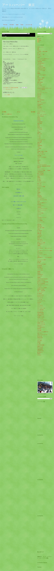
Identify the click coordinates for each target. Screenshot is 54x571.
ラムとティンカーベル (41, 111)
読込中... (38, 553)
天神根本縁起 (39, 61)
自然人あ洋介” (39, 226)
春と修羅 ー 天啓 (40, 54)
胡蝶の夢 (38, 105)
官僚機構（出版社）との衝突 (42, 151)
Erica (38, 130)
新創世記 (38, 353)
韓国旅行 (38, 73)
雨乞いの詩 (39, 183)
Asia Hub (11, 24)
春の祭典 (38, 262)
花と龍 (38, 126)
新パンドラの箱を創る (41, 283)
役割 (38, 76)
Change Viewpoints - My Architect (42, 278)
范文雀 (38, 117)
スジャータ (39, 246)
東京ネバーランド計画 (41, 242)
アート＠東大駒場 (40, 309)
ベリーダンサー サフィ (41, 182)
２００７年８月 (40, 268)
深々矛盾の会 (39, 230)
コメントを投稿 (7, 94)
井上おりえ (39, 95)
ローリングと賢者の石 (41, 89)
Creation (38, 303)
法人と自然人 (39, 107)
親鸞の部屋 (39, 233)
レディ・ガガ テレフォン (42, 114)
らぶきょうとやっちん (41, 139)
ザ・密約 (38, 343)
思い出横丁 (39, 180)
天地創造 (38, 192)
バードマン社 (28, 24)
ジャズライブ (39, 339)
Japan (17, 24)
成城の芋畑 (39, 142)
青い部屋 (38, 179)
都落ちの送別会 (40, 82)
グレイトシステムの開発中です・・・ (43, 331)
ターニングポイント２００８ (42, 208)
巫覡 (38, 149)
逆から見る (39, 64)
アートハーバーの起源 (41, 186)
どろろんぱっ (39, 55)
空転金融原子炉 (40, 104)
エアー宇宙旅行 (40, 220)
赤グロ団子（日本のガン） (42, 60)
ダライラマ (39, 214)
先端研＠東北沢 (40, 349)
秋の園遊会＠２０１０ (41, 243)
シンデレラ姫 (39, 299)
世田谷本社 (39, 195)
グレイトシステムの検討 (41, 264)
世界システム (39, 333)
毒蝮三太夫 (39, 101)
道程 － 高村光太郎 (41, 290)
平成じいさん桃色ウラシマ (42, 202)
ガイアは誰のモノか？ (41, 327)
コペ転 (38, 189)
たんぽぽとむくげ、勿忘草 (42, 287)
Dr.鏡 (38, 161)
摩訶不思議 (39, 94)
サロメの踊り (39, 340)
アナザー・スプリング (41, 154)
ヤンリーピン (39, 91)
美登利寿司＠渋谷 (40, 350)
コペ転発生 (39, 148)
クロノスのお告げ (40, 321)
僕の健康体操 (39, 265)
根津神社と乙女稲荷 (40, 289)
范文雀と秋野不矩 (40, 174)
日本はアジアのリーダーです (42, 334)
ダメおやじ (39, 98)
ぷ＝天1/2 (39, 136)
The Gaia (5, 24)
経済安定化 (39, 328)
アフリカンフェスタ (40, 221)
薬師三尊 (38, 167)
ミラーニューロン (40, 318)
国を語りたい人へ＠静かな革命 (42, 281)
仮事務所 (38, 271)
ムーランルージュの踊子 (41, 259)
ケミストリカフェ (40, 292)
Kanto (22, 24)
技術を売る (39, 236)
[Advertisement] (18, 104)
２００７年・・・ (40, 286)
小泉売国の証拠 (40, 79)
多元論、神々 (39, 127)
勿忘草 (38, 57)
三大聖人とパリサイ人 (41, 280)
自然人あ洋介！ (40, 239)
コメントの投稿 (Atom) (8, 114)
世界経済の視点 (40, 337)
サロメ (38, 158)
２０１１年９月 (40, 311)
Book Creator (8, 89)
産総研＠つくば (40, 346)
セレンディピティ (40, 306)
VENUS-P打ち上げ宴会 (41, 67)
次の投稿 (4, 111)
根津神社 (38, 177)
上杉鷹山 (38, 80)
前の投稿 (33, 111)
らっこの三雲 (39, 129)
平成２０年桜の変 (40, 116)
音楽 (38, 48)
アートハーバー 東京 (18, 5)
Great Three (39, 302)
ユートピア (39, 355)
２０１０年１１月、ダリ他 (42, 199)
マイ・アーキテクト (40, 198)
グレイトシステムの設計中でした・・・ (44, 58)
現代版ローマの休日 (40, 317)
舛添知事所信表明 (40, 312)
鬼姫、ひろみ (39, 133)
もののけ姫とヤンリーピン (42, 217)
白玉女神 (38, 120)
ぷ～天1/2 (39, 138)
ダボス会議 (39, 330)
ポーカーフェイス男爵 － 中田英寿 (43, 170)
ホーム (18, 111)
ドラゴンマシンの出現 (41, 70)
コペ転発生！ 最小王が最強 (42, 51)
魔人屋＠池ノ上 (40, 352)
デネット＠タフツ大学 (41, 308)
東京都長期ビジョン (40, 315)
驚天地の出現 (39, 336)
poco (39, 41)
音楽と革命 (39, 232)
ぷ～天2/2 (39, 135)
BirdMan (39, 38)
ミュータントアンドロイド (42, 164)
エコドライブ (39, 108)
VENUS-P (39, 211)
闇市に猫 (38, 188)
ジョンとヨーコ (40, 110)
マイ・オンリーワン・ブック (42, 92)
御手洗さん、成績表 (40, 77)
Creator (11, 89)
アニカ (38, 223)
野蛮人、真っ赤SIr (40, 152)
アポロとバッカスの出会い (42, 157)
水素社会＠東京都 (40, 314)
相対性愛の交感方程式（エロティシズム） (44, 88)
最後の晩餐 (39, 224)
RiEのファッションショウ (41, 210)
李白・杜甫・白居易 (40, 227)
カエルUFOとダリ (40, 205)
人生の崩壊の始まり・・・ (42, 63)
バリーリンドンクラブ (41, 86)
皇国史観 (38, 132)
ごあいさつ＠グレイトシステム (42, 284)
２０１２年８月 (40, 305)
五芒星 (38, 229)
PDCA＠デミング (40, 296)
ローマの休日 (39, 85)
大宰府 (38, 163)
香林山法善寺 (39, 123)
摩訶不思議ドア (40, 267)
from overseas (39, 185)
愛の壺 (38, 113)
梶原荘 (38, 176)
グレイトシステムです (41, 324)
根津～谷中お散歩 (40, 173)
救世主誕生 (39, 204)
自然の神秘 (39, 155)
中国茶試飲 (39, 207)
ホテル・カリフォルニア (41, 102)
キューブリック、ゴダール (42, 254)
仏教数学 (38, 245)
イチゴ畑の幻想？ (40, 66)
